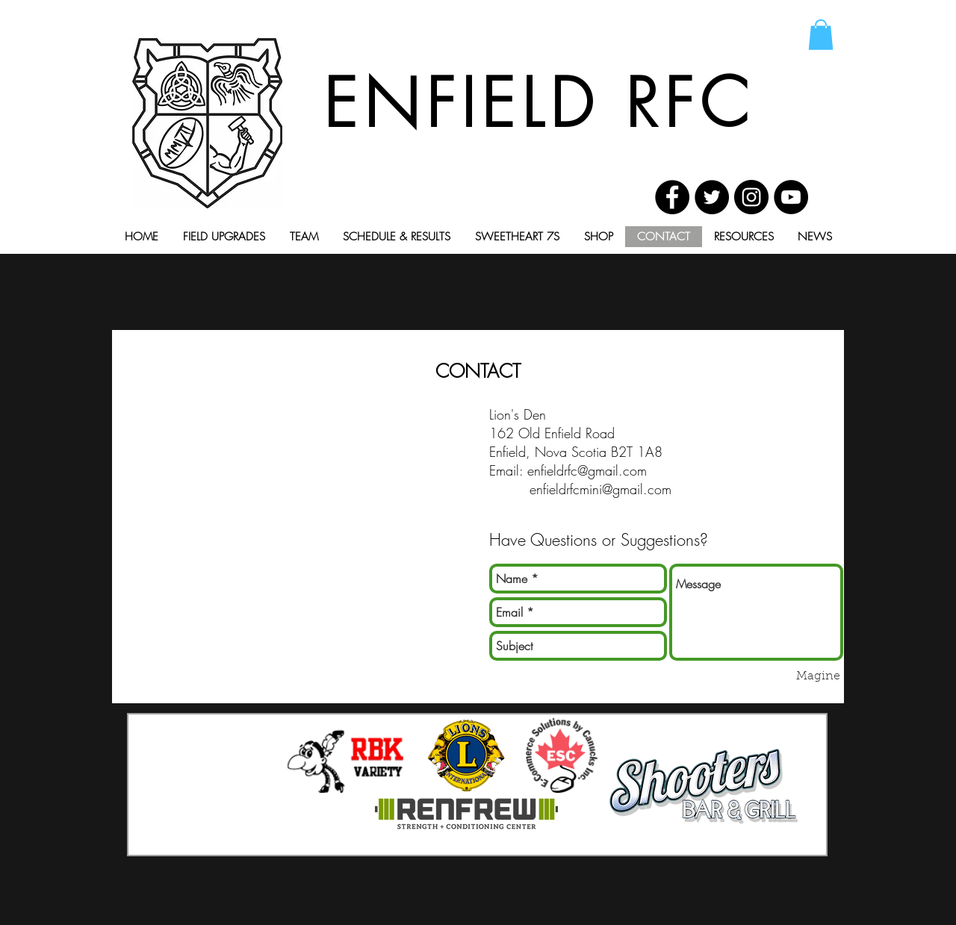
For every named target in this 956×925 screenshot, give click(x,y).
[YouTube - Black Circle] (791, 197)
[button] (821, 34)
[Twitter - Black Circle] (712, 197)
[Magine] (818, 676)
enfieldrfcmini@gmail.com (600, 489)
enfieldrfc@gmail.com (587, 470)
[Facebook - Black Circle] (672, 197)
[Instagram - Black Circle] (751, 197)
